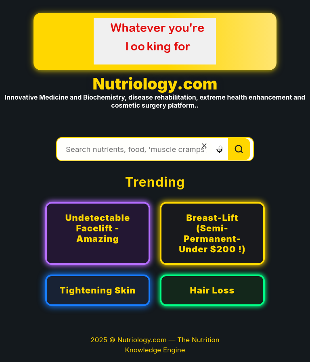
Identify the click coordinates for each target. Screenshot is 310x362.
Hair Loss (212, 290)
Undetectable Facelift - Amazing (97, 228)
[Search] (239, 149)
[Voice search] (219, 149)
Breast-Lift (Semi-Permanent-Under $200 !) (212, 233)
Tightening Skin (97, 290)
